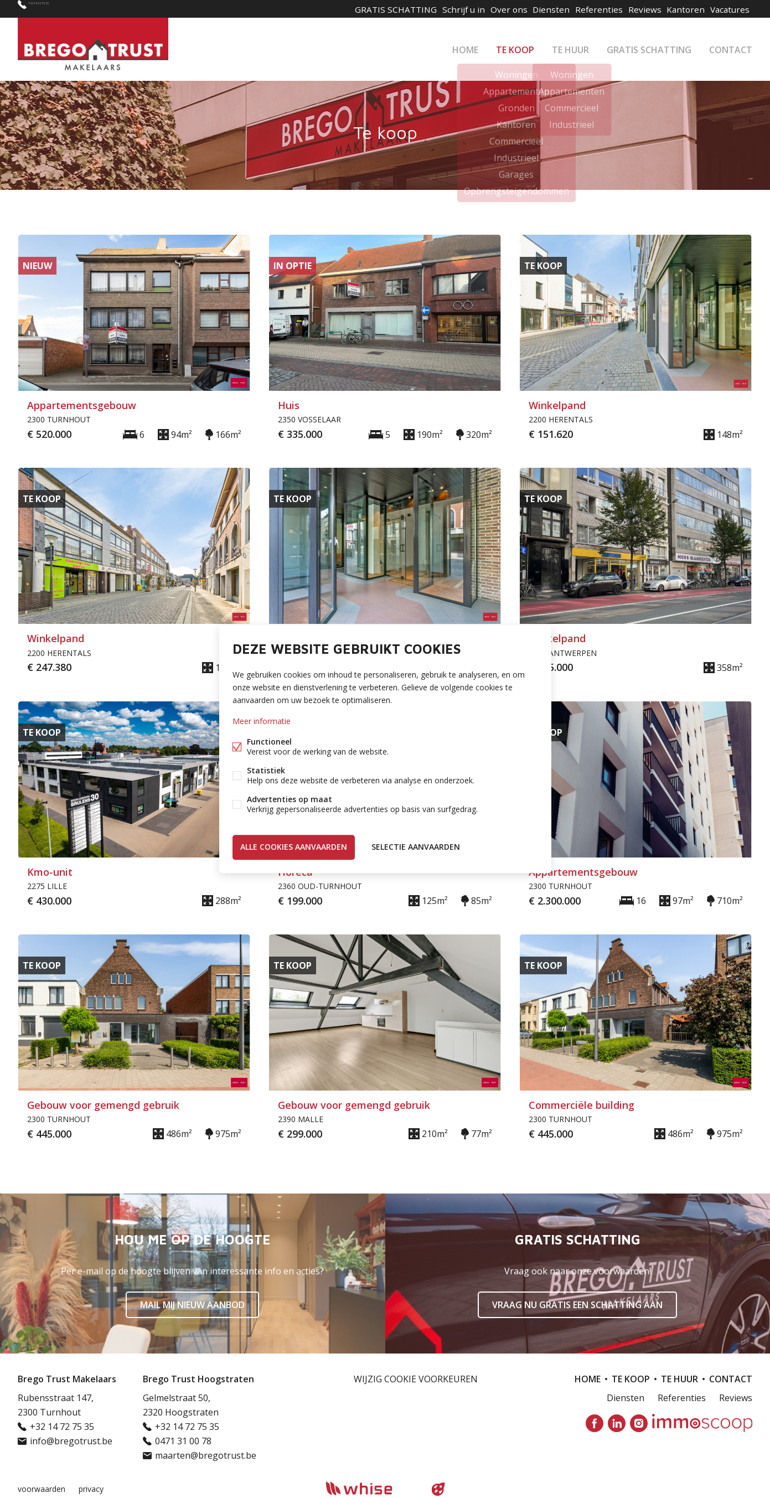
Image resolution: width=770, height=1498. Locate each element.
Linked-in (617, 1423)
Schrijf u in (443, 8)
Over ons (492, 8)
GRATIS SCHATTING (649, 46)
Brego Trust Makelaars (67, 1379)
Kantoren (680, 8)
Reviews (635, 8)
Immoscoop (702, 1423)
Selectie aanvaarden (415, 845)
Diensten (537, 8)
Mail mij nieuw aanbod (192, 1305)
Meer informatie (261, 722)
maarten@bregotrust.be (205, 1455)
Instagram (639, 1423)
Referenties (587, 8)
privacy (91, 1489)
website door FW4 (438, 1489)
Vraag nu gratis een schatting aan (577, 1305)
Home (465, 46)
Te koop (515, 46)
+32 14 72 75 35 (59, 8)
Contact (730, 46)
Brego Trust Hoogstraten (198, 1379)
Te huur (570, 46)
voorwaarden (41, 1489)
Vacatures (728, 8)
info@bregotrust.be (71, 1441)
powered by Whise (371, 1488)
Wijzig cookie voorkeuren (416, 1379)
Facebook (594, 1423)
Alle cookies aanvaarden (293, 845)
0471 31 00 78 (183, 1441)
